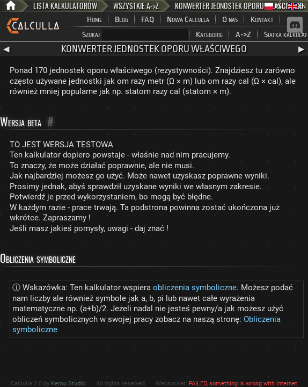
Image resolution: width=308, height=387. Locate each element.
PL (273, 6)
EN (297, 6)
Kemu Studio (68, 383)
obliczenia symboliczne (195, 287)
